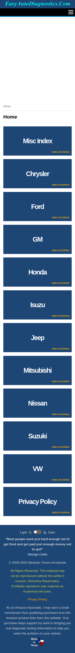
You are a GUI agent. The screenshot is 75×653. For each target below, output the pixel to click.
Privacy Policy (37, 599)
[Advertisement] (37, 59)
